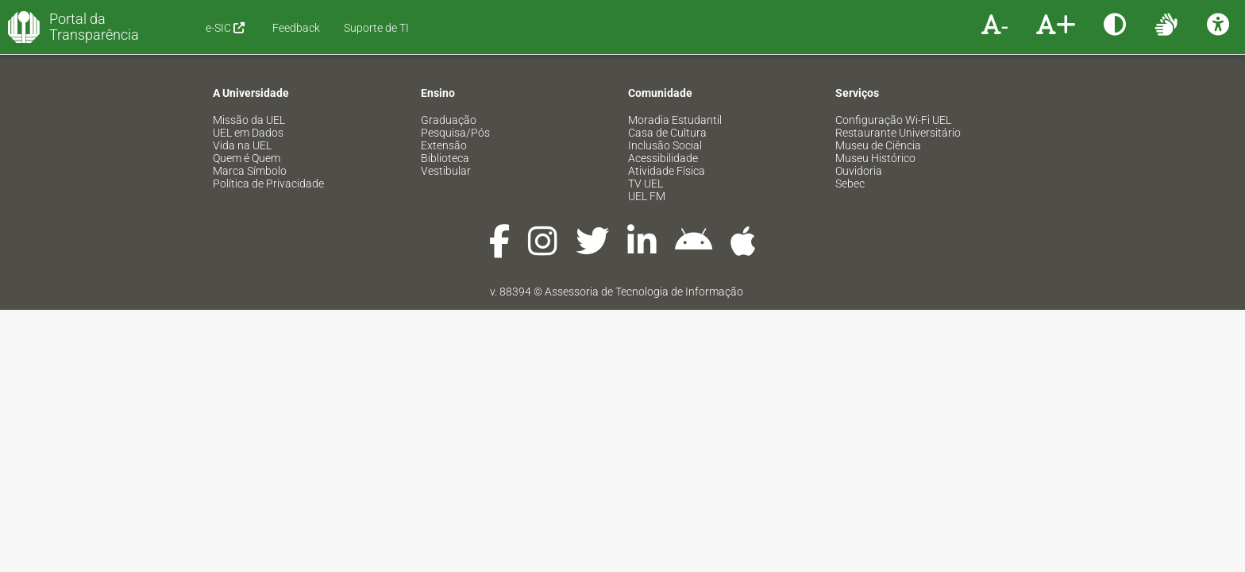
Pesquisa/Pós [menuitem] (455, 132)
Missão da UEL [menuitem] (249, 120)
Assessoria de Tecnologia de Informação (644, 291)
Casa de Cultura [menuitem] (667, 132)
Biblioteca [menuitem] (445, 158)
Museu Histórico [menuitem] (875, 158)
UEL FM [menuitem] (646, 196)
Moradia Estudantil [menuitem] (675, 120)
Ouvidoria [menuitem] (858, 170)
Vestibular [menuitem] (446, 170)
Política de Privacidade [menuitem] (268, 183)
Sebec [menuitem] (850, 183)
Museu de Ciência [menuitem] (878, 145)
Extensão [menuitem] (444, 145)
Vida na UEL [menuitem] (242, 145)
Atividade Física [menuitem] (666, 170)
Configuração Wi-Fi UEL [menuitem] (893, 120)
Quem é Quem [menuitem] (246, 158)
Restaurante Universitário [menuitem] (898, 132)
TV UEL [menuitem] (645, 183)
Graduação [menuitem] (448, 120)
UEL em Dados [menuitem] (248, 132)
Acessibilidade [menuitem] (663, 158)
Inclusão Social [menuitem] (665, 145)
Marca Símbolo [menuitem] (250, 170)
